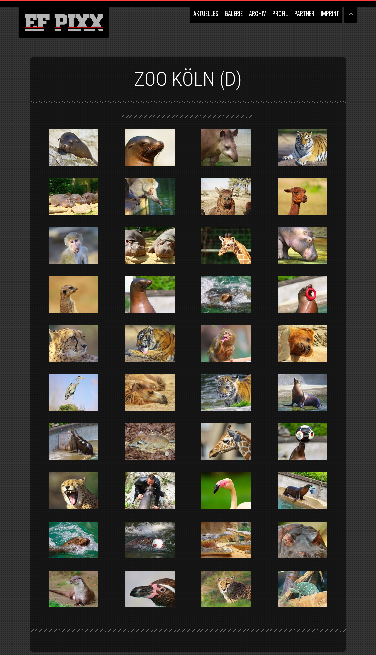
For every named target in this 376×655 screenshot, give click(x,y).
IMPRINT (330, 13)
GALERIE (234, 13)
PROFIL (280, 13)
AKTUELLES (205, 13)
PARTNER (304, 13)
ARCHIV (257, 13)
